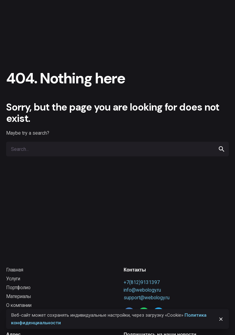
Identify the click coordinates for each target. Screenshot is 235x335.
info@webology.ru (142, 290)
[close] (221, 319)
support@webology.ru (147, 297)
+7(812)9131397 (142, 282)
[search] (221, 149)
